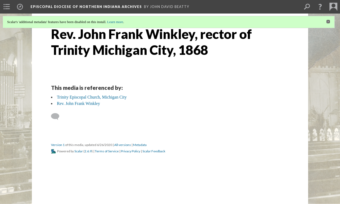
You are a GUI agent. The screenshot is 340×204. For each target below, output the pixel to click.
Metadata (140, 145)
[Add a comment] (57, 116)
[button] (320, 6)
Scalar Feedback (153, 151)
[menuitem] (6, 6)
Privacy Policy (130, 151)
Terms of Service (107, 151)
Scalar (78, 151)
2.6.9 (88, 151)
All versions (122, 145)
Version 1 (58, 145)
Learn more (115, 22)
